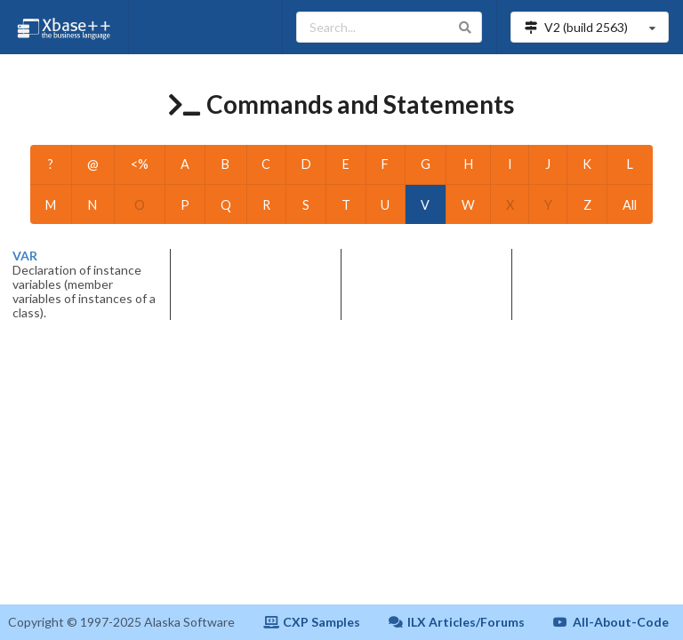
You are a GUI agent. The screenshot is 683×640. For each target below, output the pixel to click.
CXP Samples (311, 621)
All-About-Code (611, 621)
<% (140, 164)
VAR (24, 256)
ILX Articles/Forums (457, 621)
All (630, 204)
